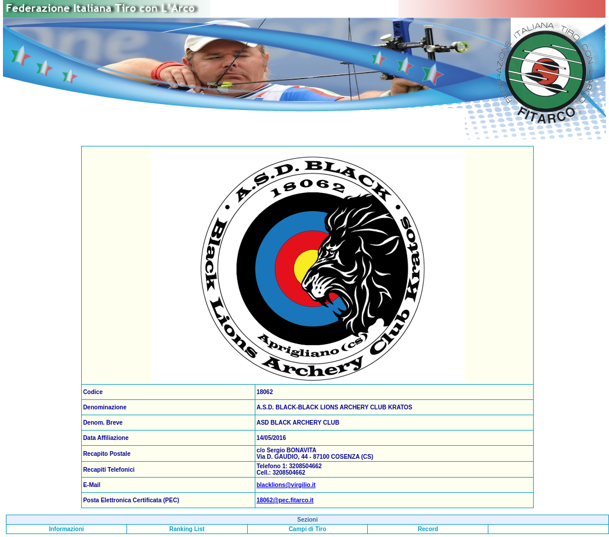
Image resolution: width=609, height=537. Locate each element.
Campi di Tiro (308, 529)
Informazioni (66, 529)
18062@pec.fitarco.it (285, 500)
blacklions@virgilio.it (286, 485)
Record (428, 529)
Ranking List (187, 529)
